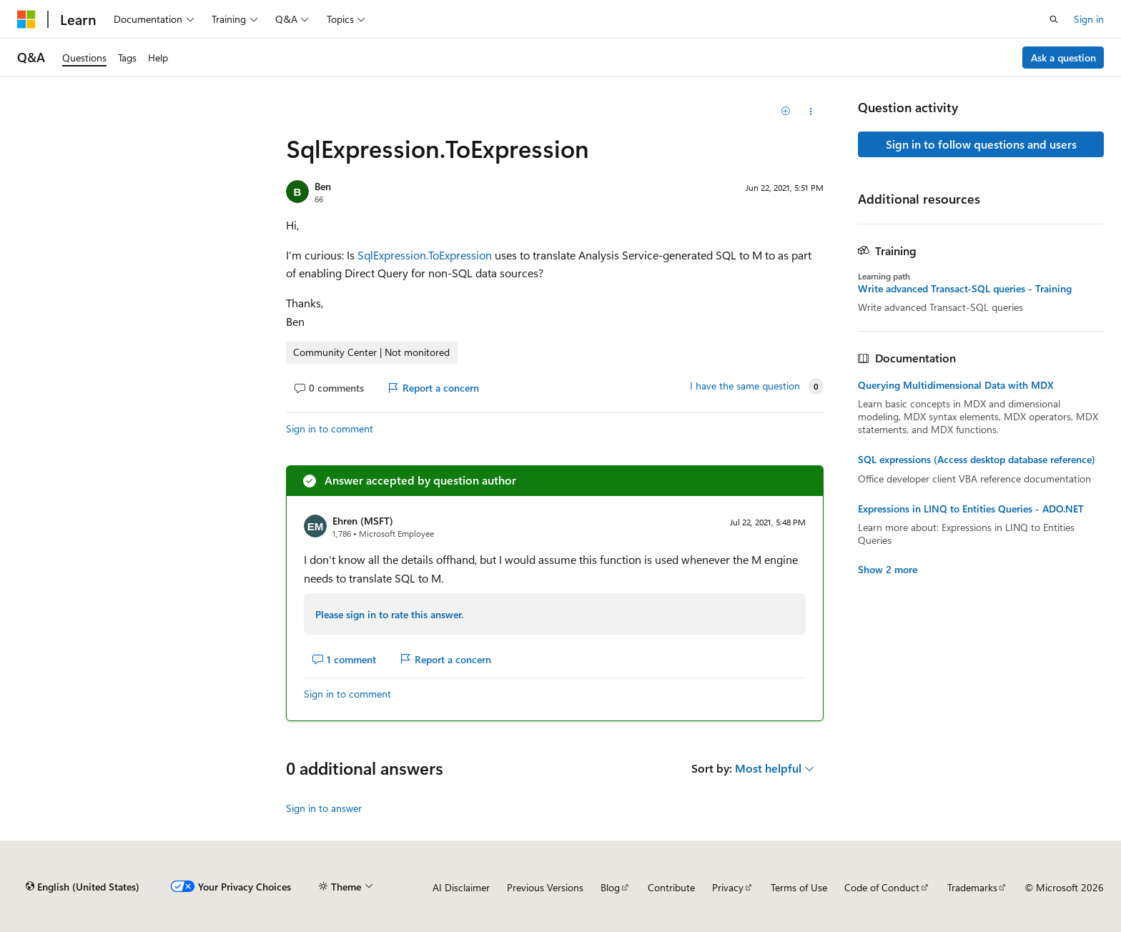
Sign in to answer (324, 808)
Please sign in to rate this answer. (389, 614)
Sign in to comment (329, 428)
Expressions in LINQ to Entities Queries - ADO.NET (971, 508)
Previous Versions (545, 887)
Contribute (671, 887)
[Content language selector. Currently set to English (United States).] (82, 887)
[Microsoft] (26, 19)
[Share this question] (811, 111)
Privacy (728, 887)
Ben (323, 186)
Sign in (1089, 19)
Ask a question (1063, 57)
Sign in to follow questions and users (981, 144)
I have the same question (745, 386)
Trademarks (972, 887)
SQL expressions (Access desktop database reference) (976, 459)
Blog (610, 887)
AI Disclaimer (461, 887)
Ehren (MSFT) (362, 520)
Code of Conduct (881, 887)
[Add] (786, 111)
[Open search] (1053, 19)
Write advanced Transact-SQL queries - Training (965, 288)
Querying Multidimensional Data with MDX (956, 385)
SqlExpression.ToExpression (424, 254)
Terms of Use (799, 887)
